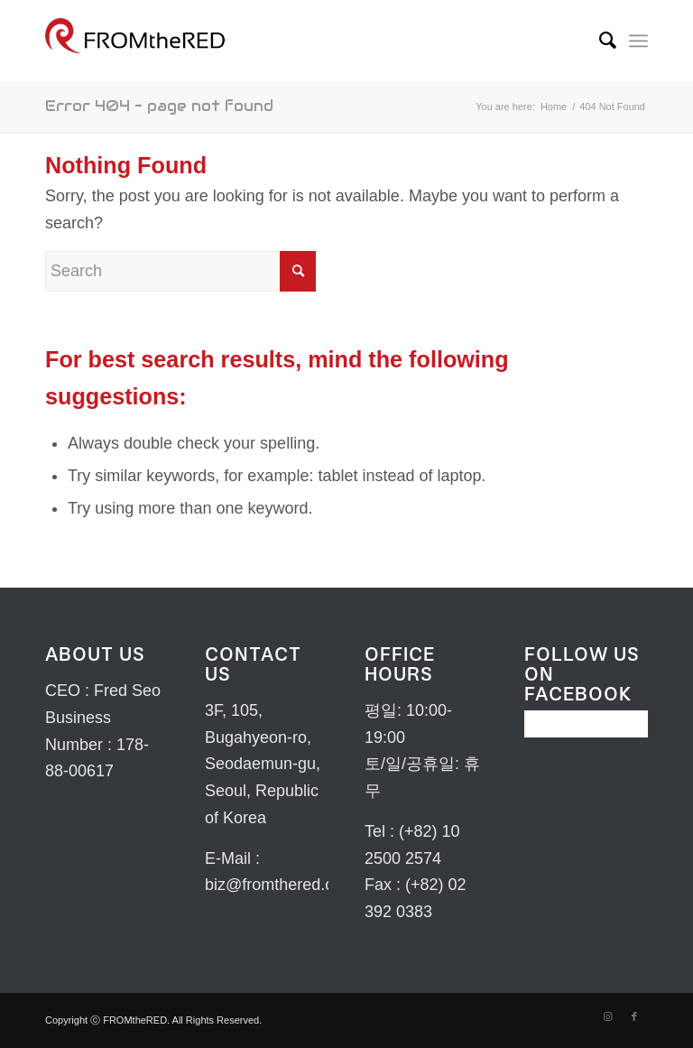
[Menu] (638, 40)
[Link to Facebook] (634, 1016)
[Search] (598, 40)
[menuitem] (598, 40)
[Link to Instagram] (607, 1016)
